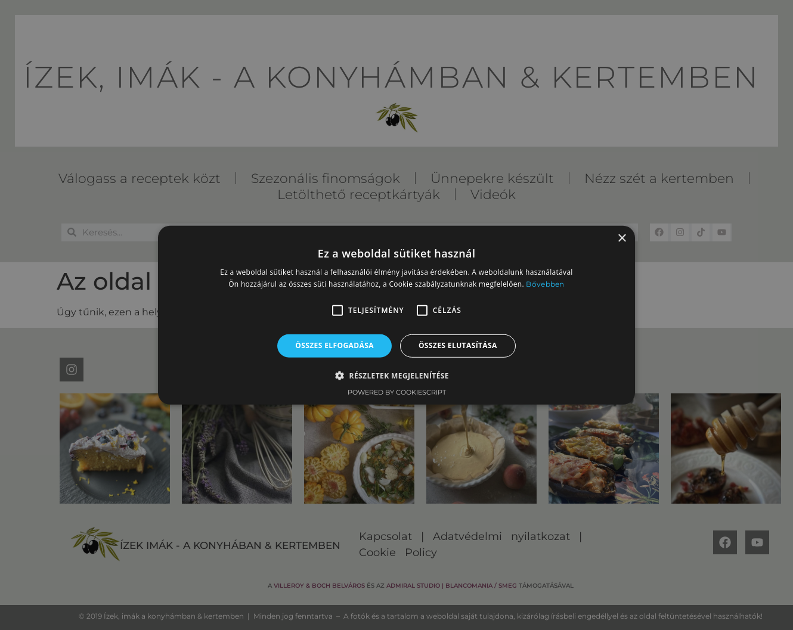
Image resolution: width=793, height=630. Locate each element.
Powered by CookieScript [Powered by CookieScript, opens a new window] (397, 392)
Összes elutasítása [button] (458, 345)
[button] (337, 310)
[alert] (396, 315)
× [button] (621, 238)
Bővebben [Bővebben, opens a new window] (545, 284)
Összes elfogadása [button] (334, 345)
